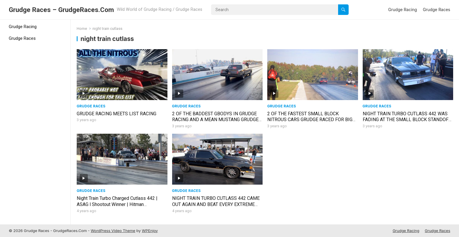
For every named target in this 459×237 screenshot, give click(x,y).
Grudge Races (436, 9)
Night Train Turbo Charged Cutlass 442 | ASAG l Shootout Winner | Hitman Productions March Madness (117, 204)
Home (82, 28)
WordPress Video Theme (113, 230)
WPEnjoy (150, 230)
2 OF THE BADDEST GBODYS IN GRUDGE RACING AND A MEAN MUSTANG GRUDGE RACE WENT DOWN (215, 120)
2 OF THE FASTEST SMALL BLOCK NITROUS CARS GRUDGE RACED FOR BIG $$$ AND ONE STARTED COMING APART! (309, 120)
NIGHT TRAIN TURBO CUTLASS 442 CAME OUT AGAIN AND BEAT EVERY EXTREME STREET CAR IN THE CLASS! (216, 204)
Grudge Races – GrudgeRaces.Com (61, 9)
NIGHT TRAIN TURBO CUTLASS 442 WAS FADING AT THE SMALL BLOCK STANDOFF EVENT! (407, 120)
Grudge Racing (402, 9)
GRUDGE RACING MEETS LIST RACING (116, 113)
